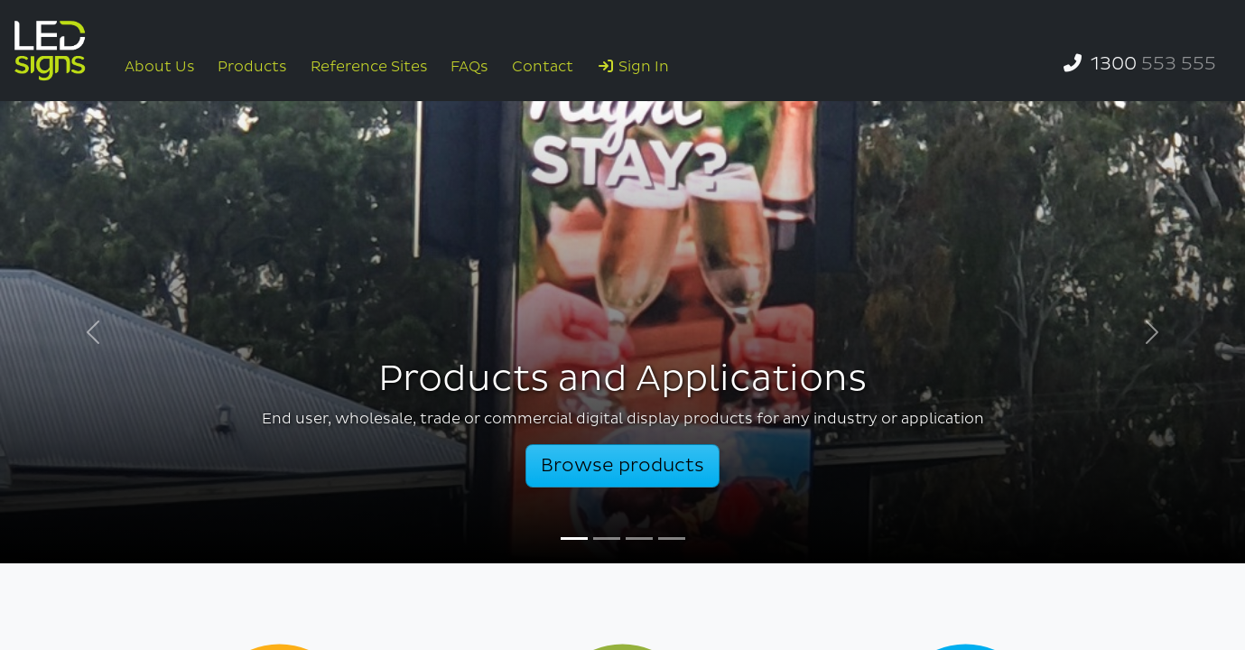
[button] (93, 332)
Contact (542, 67)
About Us (160, 67)
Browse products (622, 466)
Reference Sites (369, 67)
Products (252, 67)
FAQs (469, 67)
